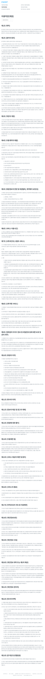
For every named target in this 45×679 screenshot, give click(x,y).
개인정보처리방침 (24, 7)
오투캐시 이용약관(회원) (25, 5)
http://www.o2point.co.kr (36, 119)
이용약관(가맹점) (4, 5)
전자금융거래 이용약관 (5, 9)
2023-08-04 (5, 20)
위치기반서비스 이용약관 (25, 9)
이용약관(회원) (4, 7)
